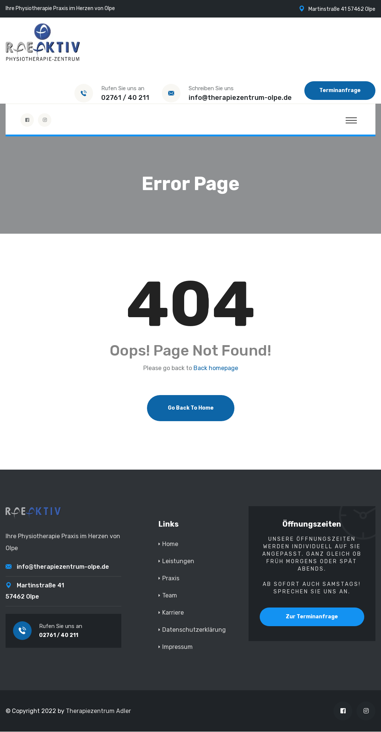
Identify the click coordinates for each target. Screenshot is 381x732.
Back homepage (215, 368)
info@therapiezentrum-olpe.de (240, 98)
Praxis (170, 578)
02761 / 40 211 (125, 98)
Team (169, 595)
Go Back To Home (191, 408)
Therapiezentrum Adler (98, 711)
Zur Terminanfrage (312, 617)
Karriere (173, 612)
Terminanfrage (340, 90)
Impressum (177, 647)
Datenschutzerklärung (194, 630)
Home (170, 544)
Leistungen (178, 561)
